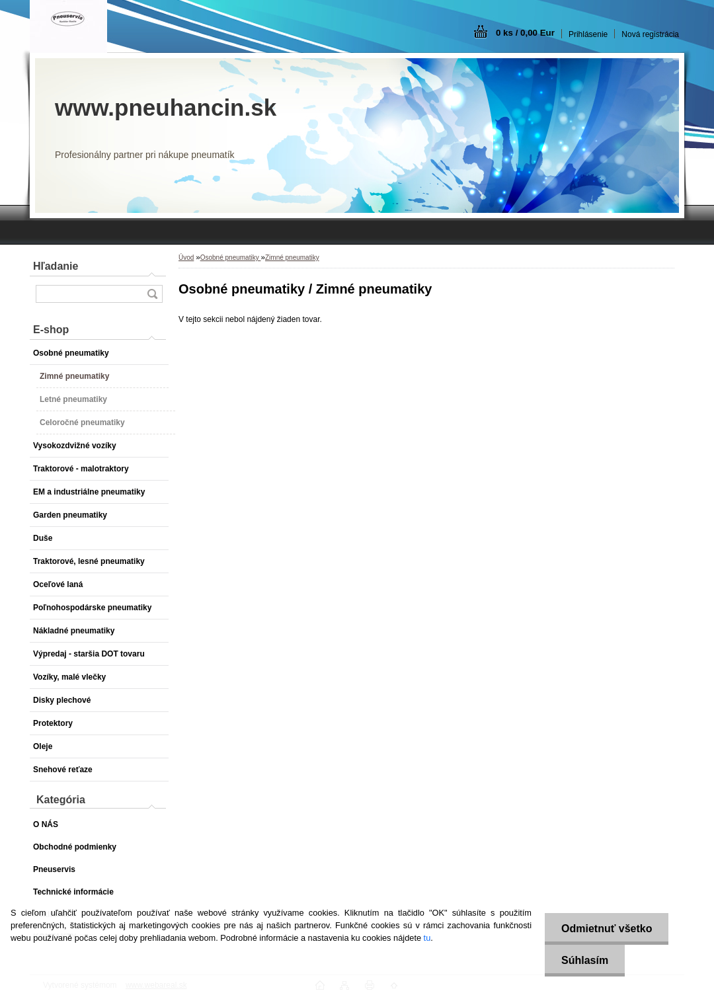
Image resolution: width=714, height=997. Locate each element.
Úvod (186, 257)
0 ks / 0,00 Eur (525, 33)
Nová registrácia (650, 34)
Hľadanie (55, 266)
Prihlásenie (588, 34)
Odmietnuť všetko (606, 928)
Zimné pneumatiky (292, 257)
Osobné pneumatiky (230, 257)
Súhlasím (584, 960)
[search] (152, 294)
